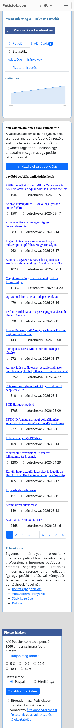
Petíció (15, 43)
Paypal (20, 682)
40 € (13, 669)
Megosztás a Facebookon (29, 30)
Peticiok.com (15, 5)
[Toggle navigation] (66, 5)
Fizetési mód (15, 677)
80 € (28, 669)
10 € (26, 663)
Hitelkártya (46, 682)
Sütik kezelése (22, 598)
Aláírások (41, 43)
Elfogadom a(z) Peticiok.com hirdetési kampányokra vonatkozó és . (33, 710)
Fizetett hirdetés (22, 67)
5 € (12, 663)
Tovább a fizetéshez (22, 691)
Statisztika (18, 51)
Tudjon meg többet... (23, 656)
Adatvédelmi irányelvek (25, 59)
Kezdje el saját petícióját (37, 166)
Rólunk (17, 603)
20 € (41, 663)
